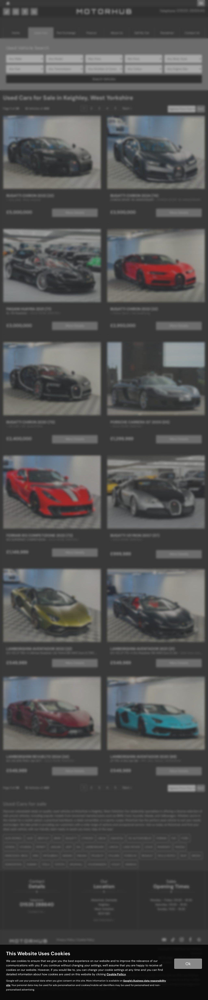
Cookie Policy (116, 974)
